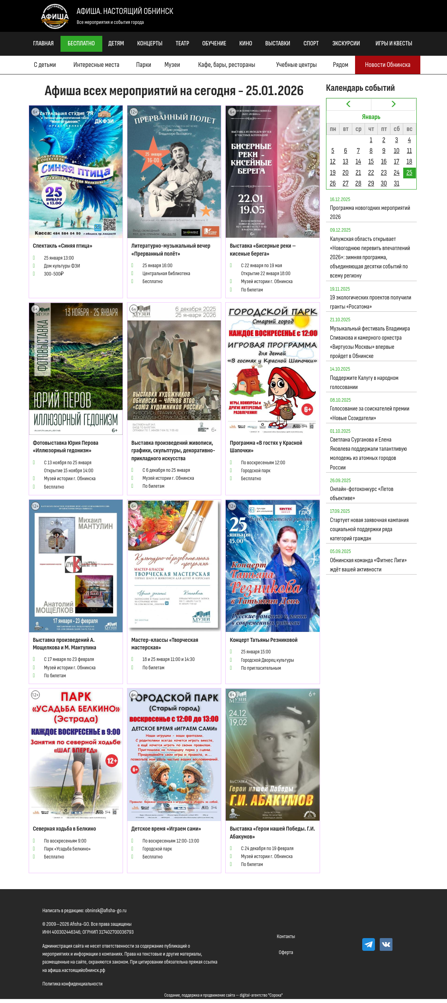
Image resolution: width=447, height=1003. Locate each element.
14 (358, 161)
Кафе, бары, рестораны (226, 65)
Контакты (286, 936)
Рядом (340, 65)
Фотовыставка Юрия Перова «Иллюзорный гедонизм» (66, 446)
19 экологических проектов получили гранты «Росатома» (370, 302)
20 (345, 172)
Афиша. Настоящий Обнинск (125, 11)
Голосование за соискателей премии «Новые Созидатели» (370, 413)
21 (358, 172)
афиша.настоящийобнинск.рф (76, 970)
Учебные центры (296, 65)
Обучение (214, 43)
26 (333, 183)
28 (358, 183)
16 (383, 161)
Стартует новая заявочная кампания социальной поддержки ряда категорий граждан (369, 529)
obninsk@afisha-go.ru (106, 910)
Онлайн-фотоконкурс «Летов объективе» (361, 493)
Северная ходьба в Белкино (64, 829)
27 (346, 183)
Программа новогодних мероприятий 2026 (370, 212)
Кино (245, 43)
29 (371, 183)
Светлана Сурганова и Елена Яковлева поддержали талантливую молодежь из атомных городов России (368, 453)
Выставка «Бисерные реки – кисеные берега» (263, 249)
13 (345, 161)
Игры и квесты (394, 43)
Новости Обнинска (387, 65)
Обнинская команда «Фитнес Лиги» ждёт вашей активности (368, 565)
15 (371, 161)
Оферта (286, 952)
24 (397, 172)
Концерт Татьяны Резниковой (263, 640)
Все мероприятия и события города (110, 22)
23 (384, 172)
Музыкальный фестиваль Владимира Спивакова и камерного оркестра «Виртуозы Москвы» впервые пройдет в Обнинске (370, 342)
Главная (43, 43)
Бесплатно (81, 43)
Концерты (149, 43)
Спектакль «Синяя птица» (62, 246)
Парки (143, 65)
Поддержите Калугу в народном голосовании (364, 382)
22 (371, 172)
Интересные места (96, 65)
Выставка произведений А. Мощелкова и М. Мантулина (64, 643)
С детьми (45, 65)
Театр (182, 43)
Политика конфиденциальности (73, 983)
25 (409, 172)
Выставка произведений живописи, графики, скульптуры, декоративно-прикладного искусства (173, 450)
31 (396, 183)
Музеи (172, 65)
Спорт (311, 43)
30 (384, 183)
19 (333, 172)
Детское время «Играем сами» (166, 829)
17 (396, 161)
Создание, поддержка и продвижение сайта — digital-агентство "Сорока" (223, 995)
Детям (116, 43)
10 (396, 151)
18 (409, 161)
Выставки (278, 43)
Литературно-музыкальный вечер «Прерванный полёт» (171, 249)
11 (409, 151)
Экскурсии (346, 43)
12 (333, 161)
